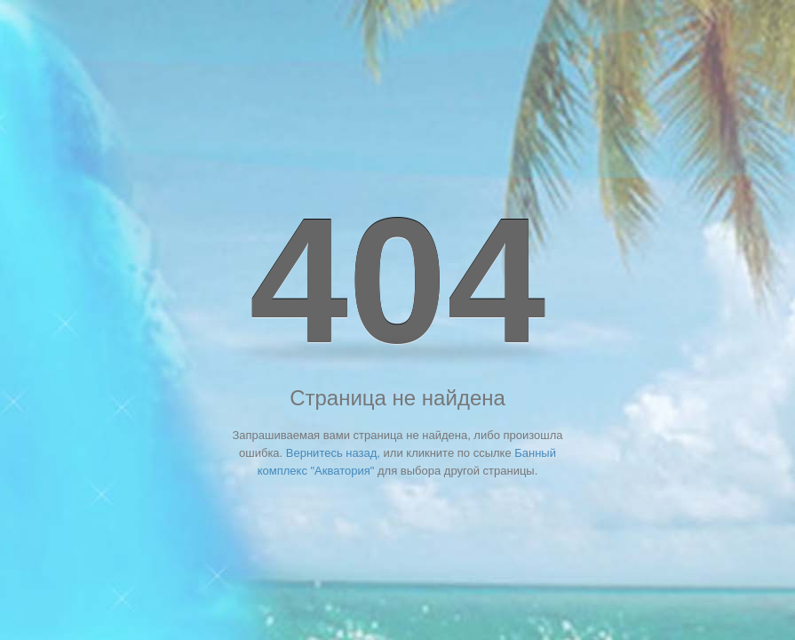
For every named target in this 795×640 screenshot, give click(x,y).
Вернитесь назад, (333, 453)
